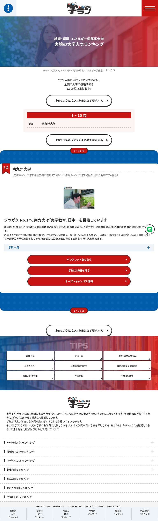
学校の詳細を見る (79, 270)
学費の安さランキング (39, 514)
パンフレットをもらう (79, 259)
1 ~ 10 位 (110, 70)
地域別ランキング (92, 512)
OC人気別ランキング (145, 512)
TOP (45, 70)
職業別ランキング (118, 512)
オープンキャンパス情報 (79, 281)
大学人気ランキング (60, 70)
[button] (150, 8)
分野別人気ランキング (13, 514)
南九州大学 (49, 123)
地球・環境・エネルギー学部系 (88, 70)
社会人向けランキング (66, 514)
